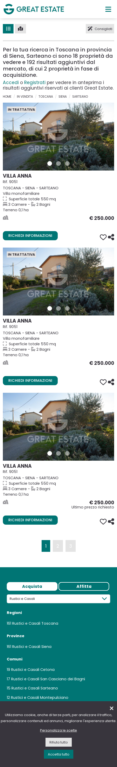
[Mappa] (20, 28)
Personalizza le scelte (58, 730)
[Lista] (8, 28)
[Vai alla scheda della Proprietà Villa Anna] (58, 137)
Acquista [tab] (32, 586)
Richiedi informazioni (30, 235)
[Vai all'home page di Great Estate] (34, 9)
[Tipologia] (58, 598)
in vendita (25, 97)
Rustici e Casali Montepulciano (39, 697)
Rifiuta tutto (58, 742)
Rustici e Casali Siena (31, 646)
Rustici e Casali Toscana (35, 623)
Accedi (11, 82)
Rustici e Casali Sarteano (34, 688)
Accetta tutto (58, 754)
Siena (62, 97)
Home (7, 97)
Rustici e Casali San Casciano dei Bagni (48, 679)
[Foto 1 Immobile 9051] (49, 163)
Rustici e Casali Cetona (33, 669)
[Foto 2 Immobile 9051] (58, 163)
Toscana (45, 97)
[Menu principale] (108, 9)
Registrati (35, 82)
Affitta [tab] (84, 586)
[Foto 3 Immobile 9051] (67, 163)
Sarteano (80, 97)
